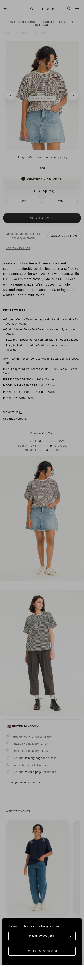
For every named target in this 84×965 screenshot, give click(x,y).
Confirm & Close (42, 951)
